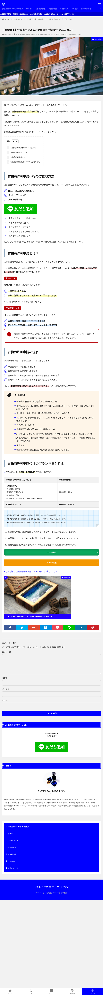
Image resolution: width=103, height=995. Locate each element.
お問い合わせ (86, 9)
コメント (6, 652)
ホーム (10, 991)
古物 (17, 34)
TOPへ (92, 991)
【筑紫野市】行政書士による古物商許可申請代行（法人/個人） (50, 19)
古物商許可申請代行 (45, 34)
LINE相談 (74, 9)
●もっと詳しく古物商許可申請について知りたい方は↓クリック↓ (32, 571)
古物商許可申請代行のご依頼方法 (21, 147)
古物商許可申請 (31, 34)
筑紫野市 (57, 34)
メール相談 (51, 562)
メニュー (51, 991)
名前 (4, 678)
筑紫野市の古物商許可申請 (71, 34)
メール (5, 689)
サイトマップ (63, 886)
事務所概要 (52, 9)
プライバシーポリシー (44, 886)
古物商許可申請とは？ (17, 152)
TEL (31, 991)
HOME (7, 19)
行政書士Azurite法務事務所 (12, 9)
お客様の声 (64, 9)
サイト (4, 700)
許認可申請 (18, 19)
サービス (29, 9)
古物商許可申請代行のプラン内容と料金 (24, 162)
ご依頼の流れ (41, 9)
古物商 (22, 34)
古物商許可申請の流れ (17, 157)
